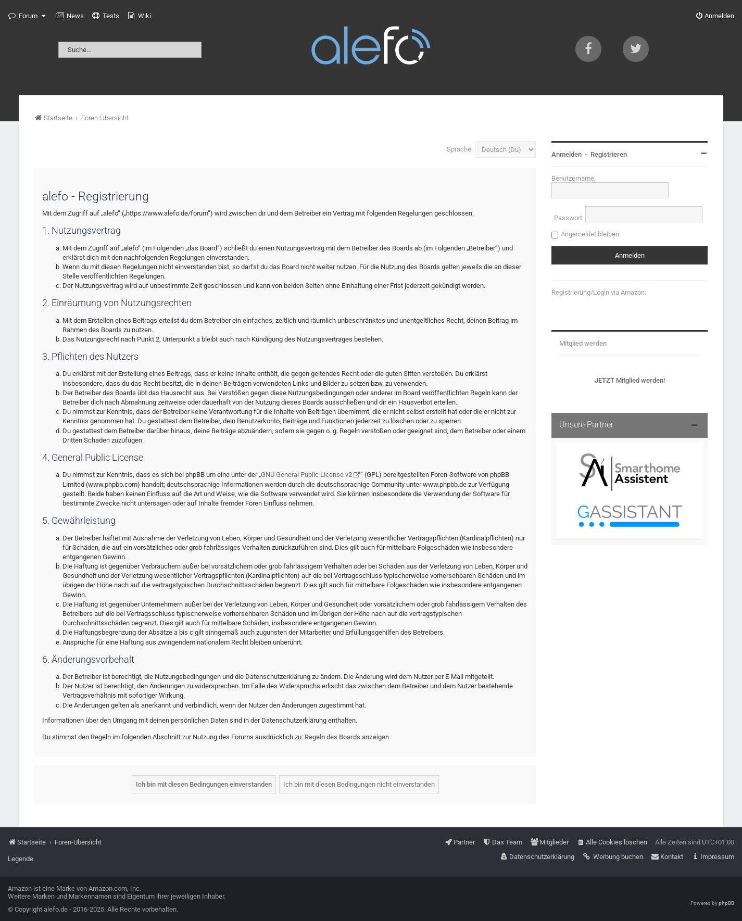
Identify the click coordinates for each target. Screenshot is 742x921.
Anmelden (566, 154)
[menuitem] (70, 16)
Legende (20, 859)
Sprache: (460, 149)
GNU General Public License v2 (306, 474)
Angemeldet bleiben (590, 234)
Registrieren (608, 154)
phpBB (726, 903)
